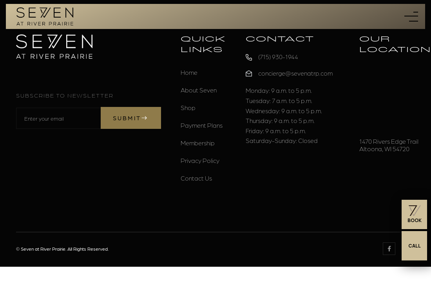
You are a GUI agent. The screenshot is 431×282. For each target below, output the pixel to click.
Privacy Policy (200, 160)
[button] (411, 17)
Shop (188, 107)
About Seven (199, 90)
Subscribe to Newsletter (65, 95)
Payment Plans (202, 125)
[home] (45, 16)
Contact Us (196, 178)
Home (189, 72)
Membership (198, 142)
